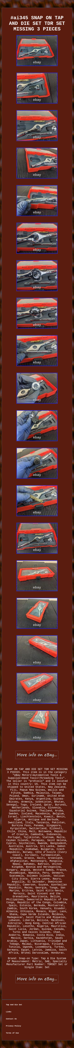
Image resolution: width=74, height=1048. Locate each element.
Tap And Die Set (14, 1005)
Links (8, 1012)
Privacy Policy (13, 1026)
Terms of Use (12, 1033)
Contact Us (11, 1019)
